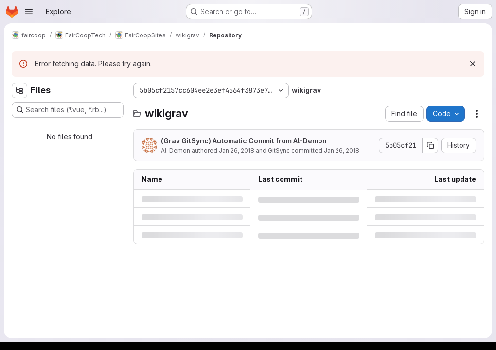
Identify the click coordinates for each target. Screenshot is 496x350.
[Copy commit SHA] (430, 145)
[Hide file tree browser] (19, 90)
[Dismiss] (472, 64)
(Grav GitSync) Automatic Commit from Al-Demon (244, 141)
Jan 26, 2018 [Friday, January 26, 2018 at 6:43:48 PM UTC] (236, 150)
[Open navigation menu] (28, 11)
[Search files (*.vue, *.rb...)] (68, 110)
